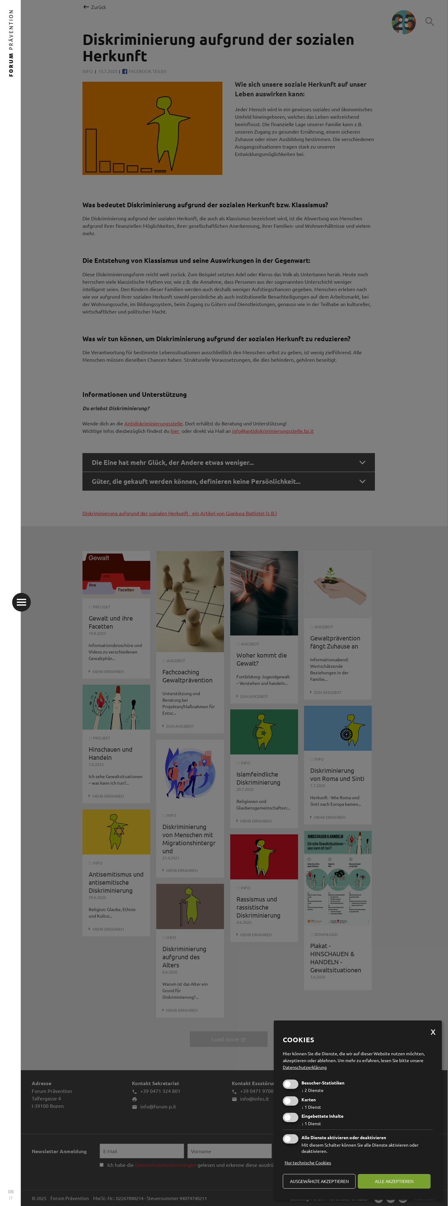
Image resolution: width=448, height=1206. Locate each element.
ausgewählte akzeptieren (319, 1181)
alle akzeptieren (394, 1181)
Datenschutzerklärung (305, 1067)
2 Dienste (312, 1090)
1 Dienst (311, 1107)
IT (11, 1198)
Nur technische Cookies (308, 1162)
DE (11, 1191)
